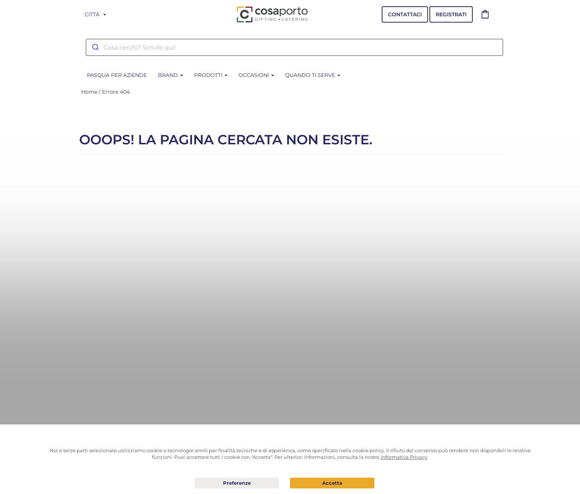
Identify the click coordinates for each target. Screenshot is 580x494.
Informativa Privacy (404, 457)
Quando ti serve (312, 75)
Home (89, 91)
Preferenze (237, 483)
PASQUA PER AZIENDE (117, 75)
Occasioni (256, 75)
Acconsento (332, 483)
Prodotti (210, 75)
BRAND (170, 75)
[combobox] (294, 47)
